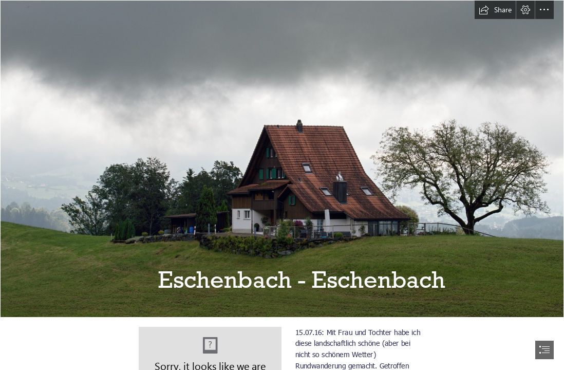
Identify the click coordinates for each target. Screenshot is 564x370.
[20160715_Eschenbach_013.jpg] (282, 159)
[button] (495, 10)
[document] (282, 185)
